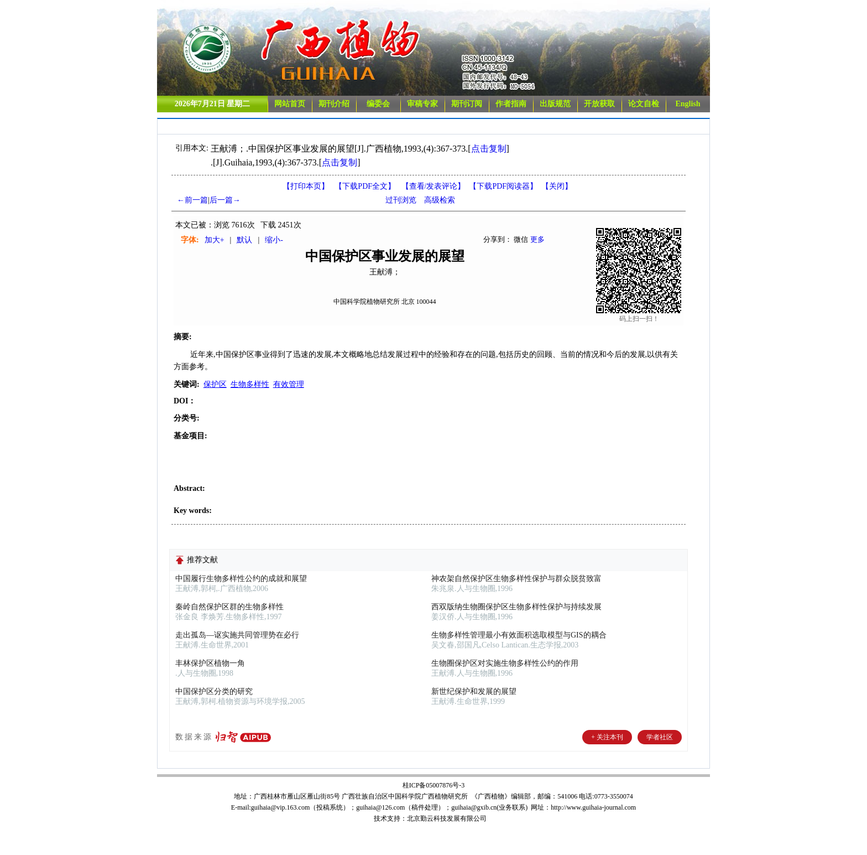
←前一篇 (192, 200)
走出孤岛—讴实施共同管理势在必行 (237, 635)
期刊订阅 (466, 104)
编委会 (378, 104)
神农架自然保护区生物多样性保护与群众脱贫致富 (516, 578)
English (687, 104)
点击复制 (488, 148)
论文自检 (643, 104)
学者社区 (659, 737)
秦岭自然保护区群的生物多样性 (229, 607)
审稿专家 (422, 104)
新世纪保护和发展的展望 (473, 691)
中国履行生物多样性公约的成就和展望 (241, 578)
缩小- (274, 240)
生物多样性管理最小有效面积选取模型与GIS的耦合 (519, 635)
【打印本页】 (306, 186)
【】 (433, 186)
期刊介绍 (333, 104)
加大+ (214, 240)
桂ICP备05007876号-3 (434, 785)
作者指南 (510, 104)
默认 (244, 240)
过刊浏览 (400, 200)
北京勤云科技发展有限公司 (447, 818)
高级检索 (439, 200)
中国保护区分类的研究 (214, 691)
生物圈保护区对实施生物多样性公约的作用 (504, 663)
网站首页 (289, 104)
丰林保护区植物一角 (210, 663)
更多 (537, 239)
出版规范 (555, 104)
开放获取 (599, 104)
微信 (521, 239)
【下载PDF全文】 (365, 186)
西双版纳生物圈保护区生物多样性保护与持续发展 (516, 607)
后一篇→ (225, 200)
